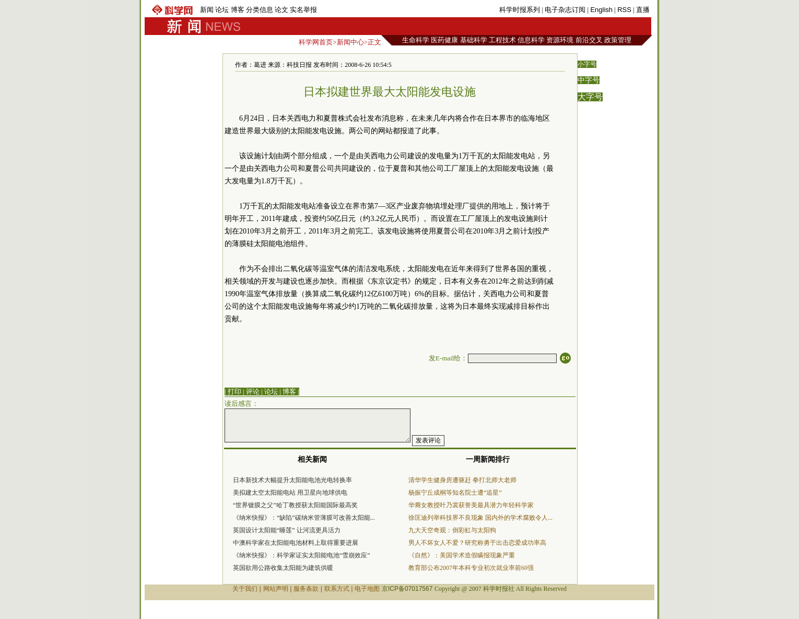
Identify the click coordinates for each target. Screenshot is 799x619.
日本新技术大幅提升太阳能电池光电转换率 (292, 480)
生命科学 (415, 40)
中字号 (589, 80)
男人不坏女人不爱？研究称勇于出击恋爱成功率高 (477, 542)
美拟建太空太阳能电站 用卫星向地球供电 (290, 492)
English (601, 10)
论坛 (222, 10)
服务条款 (306, 588)
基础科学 (473, 40)
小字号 (587, 64)
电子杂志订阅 (565, 10)
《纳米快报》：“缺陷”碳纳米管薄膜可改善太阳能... (304, 517)
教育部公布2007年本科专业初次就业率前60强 (471, 567)
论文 (281, 10)
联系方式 (336, 588)
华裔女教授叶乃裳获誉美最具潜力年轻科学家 (471, 505)
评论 (253, 391)
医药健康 (444, 40)
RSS (624, 10)
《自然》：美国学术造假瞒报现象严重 (461, 555)
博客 (237, 10)
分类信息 (259, 10)
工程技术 (502, 40)
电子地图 (367, 588)
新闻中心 (350, 42)
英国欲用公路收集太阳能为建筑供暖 (283, 567)
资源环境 (559, 40)
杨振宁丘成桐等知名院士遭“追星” (455, 492)
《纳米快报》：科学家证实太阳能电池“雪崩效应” (301, 555)
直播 (643, 10)
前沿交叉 (589, 40)
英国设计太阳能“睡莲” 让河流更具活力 (286, 530)
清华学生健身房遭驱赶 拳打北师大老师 (462, 480)
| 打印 (233, 391)
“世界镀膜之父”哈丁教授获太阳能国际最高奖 (295, 505)
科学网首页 (316, 42)
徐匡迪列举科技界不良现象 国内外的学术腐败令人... (480, 517)
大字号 (590, 96)
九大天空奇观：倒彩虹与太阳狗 (452, 530)
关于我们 (244, 588)
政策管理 (617, 40)
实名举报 (303, 10)
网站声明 (275, 588)
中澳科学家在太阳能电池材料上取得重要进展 (295, 542)
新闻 (207, 10)
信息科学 (531, 40)
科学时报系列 (519, 10)
